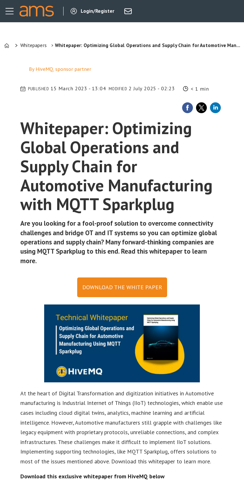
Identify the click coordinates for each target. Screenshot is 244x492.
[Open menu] (9, 11)
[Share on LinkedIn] (215, 107)
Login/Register (97, 11)
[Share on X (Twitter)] (201, 107)
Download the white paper (122, 287)
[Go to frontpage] (36, 11)
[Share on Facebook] (187, 107)
